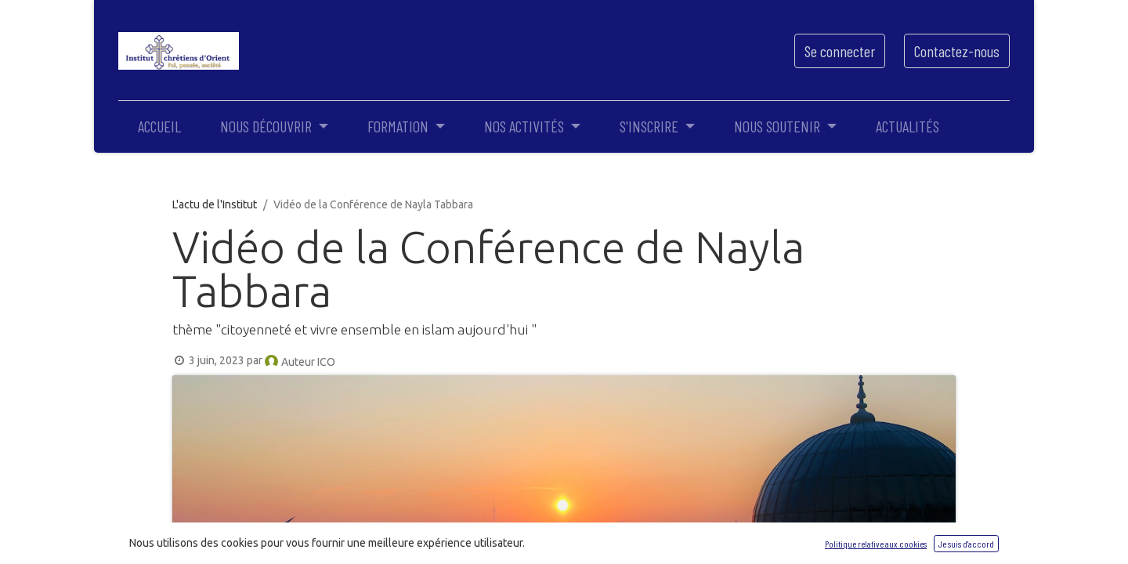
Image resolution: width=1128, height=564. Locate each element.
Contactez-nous (957, 51)
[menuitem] (159, 126)
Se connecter (839, 51)
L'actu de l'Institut (214, 204)
